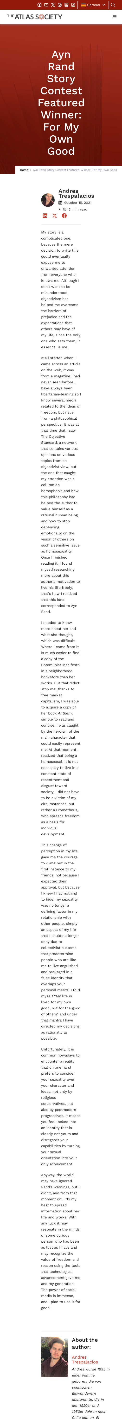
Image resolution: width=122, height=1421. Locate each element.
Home (24, 170)
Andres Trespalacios (85, 1359)
